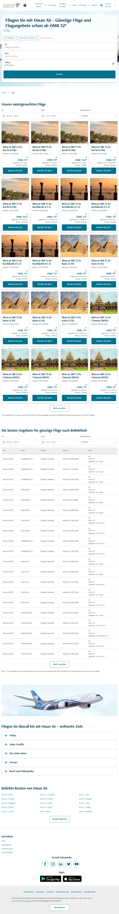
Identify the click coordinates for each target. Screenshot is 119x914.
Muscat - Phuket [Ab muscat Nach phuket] (46, 803)
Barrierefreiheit (7, 853)
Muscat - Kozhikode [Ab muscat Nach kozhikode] (47, 795)
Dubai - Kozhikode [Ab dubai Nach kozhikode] (85, 812)
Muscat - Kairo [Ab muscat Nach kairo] (84, 795)
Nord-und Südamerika (19, 771)
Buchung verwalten (65, 5)
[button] (28, 38)
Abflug (7, 63)
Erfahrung (84, 5)
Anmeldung (52, 5)
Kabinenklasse (85, 110)
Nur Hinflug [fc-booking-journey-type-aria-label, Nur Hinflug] (9, 38)
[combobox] (22, 116)
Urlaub (74, 5)
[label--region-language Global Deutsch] (108, 5)
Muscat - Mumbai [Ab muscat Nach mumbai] (46, 799)
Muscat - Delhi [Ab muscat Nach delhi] (84, 803)
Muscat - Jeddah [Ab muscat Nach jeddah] (85, 807)
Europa (10, 762)
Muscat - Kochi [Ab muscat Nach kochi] (7, 795)
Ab (6, 45)
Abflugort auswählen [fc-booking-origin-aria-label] (12, 47)
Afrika (10, 735)
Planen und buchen (41, 5)
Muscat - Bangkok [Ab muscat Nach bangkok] (85, 799)
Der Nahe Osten (15, 753)
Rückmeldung (6, 845)
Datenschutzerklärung (20, 901)
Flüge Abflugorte (76, 892)
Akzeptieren (59, 908)
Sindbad (94, 5)
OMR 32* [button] (58, 26)
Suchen (59, 74)
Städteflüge (50, 892)
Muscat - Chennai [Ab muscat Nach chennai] (8, 799)
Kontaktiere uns (7, 849)
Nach (7, 54)
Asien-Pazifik (14, 744)
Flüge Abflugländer (89, 892)
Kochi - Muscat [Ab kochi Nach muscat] (45, 812)
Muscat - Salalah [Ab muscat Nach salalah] (46, 807)
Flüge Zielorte (40, 892)
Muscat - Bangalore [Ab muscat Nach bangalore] (9, 803)
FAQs (3, 841)
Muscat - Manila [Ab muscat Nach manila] (8, 807)
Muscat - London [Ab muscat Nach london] (8, 812)
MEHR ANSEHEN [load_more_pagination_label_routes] (59, 819)
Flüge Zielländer (28, 892)
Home (4, 93)
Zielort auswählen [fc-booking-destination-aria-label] (11, 56)
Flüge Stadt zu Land (62, 892)
